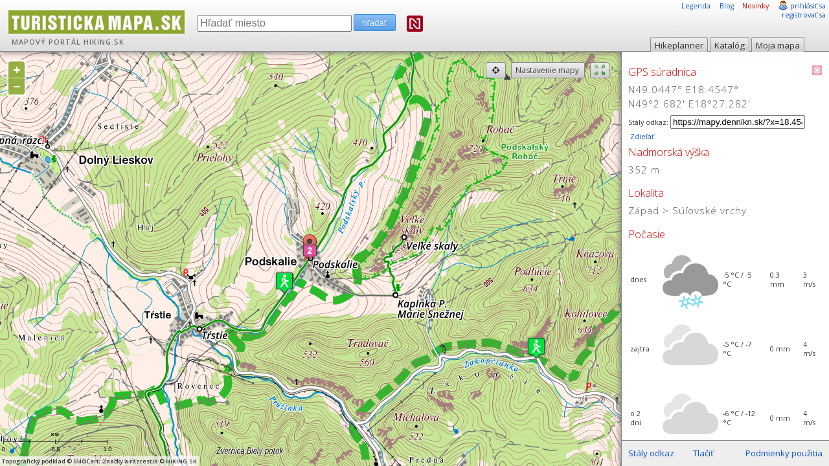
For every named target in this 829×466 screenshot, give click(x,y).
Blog (727, 5)
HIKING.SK (104, 42)
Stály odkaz (651, 453)
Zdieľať (641, 136)
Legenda (695, 5)
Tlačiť (703, 453)
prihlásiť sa (808, 5)
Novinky (755, 5)
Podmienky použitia (784, 453)
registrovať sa (804, 14)
